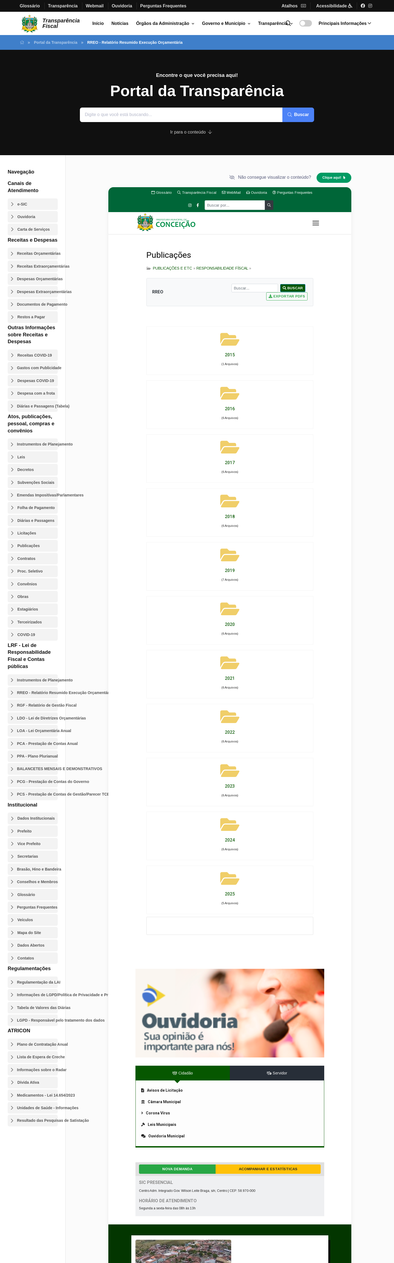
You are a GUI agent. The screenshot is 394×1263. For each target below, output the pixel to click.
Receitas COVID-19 (35, 355)
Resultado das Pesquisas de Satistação (37, 1120)
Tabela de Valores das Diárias (37, 1007)
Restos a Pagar (31, 317)
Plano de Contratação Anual (37, 1044)
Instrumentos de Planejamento (37, 444)
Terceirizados (30, 622)
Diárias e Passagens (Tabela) (37, 406)
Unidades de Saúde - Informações (37, 1108)
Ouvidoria (26, 217)
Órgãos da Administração (162, 23)
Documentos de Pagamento (37, 304)
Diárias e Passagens (36, 520)
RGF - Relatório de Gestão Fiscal (37, 705)
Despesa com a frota (36, 393)
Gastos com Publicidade (37, 368)
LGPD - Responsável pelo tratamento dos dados (37, 1020)
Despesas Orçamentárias (37, 279)
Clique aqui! (334, 178)
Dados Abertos (31, 945)
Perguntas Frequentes (37, 907)
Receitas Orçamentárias (37, 253)
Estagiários (28, 609)
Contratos (27, 558)
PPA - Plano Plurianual (37, 756)
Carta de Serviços (34, 229)
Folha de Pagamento (36, 507)
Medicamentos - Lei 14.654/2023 (37, 1095)
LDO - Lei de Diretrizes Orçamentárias (37, 718)
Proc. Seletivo (30, 571)
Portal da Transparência (55, 42)
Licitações (27, 533)
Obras (23, 596)
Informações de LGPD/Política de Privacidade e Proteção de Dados (37, 995)
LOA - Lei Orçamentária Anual (37, 731)
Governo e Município (223, 23)
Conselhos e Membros (37, 882)
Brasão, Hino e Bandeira (37, 869)
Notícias (119, 23)
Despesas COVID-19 (36, 380)
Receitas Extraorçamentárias (37, 266)
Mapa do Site (29, 932)
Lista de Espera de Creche (37, 1057)
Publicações (29, 546)
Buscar (298, 114)
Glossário (26, 894)
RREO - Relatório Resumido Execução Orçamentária (37, 692)
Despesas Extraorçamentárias (37, 292)
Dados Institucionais (36, 818)
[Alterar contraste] (305, 23)
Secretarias (28, 856)
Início (98, 23)
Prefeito (25, 831)
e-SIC (22, 204)
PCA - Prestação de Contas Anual (37, 743)
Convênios (27, 584)
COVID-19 (26, 634)
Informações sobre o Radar (37, 1070)
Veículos (25, 920)
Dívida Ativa (28, 1082)
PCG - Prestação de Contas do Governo (37, 781)
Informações (344, 23)
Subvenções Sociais (36, 482)
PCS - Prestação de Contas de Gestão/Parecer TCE (37, 794)
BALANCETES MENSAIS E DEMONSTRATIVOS (37, 769)
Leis (21, 457)
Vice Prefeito (29, 844)
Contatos (26, 958)
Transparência (273, 23)
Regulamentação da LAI (37, 982)
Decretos (26, 469)
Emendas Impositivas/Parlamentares (37, 495)
